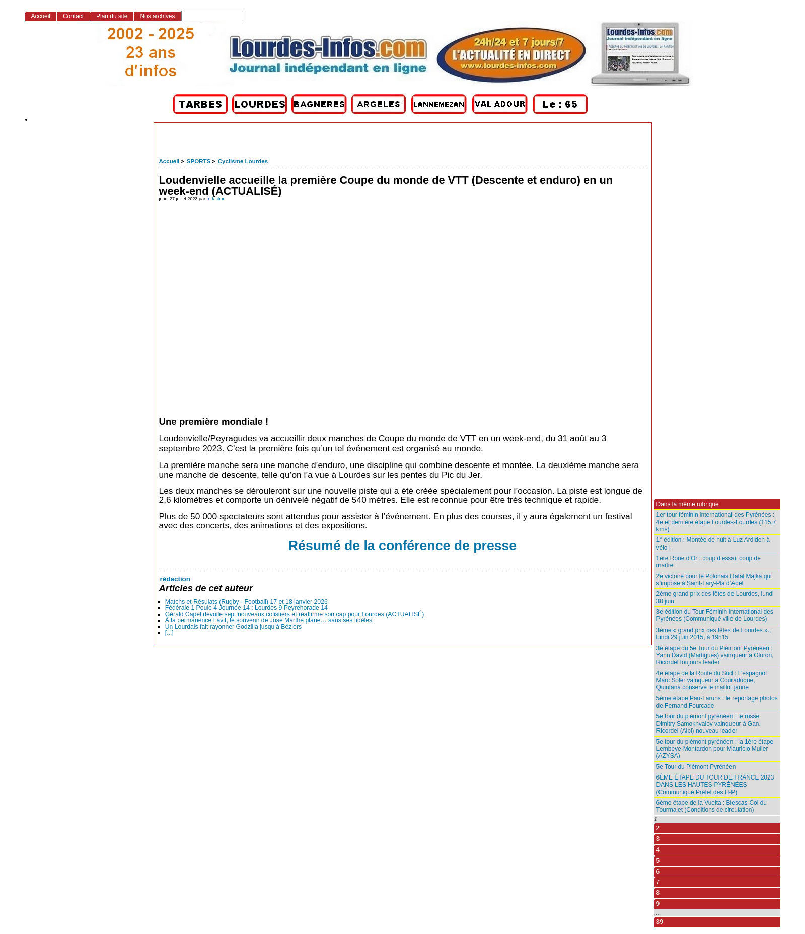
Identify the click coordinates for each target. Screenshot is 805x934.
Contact (73, 16)
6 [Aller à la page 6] (658, 871)
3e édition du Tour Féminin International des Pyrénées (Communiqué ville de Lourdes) (714, 615)
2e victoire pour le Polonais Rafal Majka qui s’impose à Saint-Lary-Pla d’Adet (714, 580)
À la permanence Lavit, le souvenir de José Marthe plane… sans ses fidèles (268, 620)
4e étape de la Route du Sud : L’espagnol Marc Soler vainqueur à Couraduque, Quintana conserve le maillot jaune (711, 680)
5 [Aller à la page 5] (658, 860)
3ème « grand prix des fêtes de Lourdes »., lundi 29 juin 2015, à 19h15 (713, 634)
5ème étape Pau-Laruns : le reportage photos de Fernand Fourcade (717, 702)
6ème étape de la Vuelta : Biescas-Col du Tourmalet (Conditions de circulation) (711, 806)
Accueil (169, 161)
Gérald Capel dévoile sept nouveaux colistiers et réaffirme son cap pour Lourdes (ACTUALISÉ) (294, 614)
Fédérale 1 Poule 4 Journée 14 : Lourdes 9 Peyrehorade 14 (246, 607)
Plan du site (111, 16)
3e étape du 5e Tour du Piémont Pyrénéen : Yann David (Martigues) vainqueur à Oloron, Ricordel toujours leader (715, 655)
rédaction (216, 198)
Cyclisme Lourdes (243, 161)
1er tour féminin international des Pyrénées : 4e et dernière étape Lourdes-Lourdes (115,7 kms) (716, 522)
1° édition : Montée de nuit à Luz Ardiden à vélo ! (713, 543)
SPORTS (198, 161)
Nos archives (157, 16)
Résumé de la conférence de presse (402, 545)
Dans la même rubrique (687, 504)
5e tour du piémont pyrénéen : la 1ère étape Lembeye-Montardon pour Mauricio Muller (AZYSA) (715, 749)
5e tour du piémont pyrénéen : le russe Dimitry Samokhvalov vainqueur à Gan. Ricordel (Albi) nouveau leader (708, 723)
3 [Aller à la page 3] (658, 838)
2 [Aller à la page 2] (658, 828)
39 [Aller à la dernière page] (659, 921)
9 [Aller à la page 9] (658, 903)
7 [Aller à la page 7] (658, 882)
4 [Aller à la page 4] (658, 849)
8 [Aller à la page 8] (658, 892)
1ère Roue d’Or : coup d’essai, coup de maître (708, 562)
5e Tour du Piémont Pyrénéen (696, 766)
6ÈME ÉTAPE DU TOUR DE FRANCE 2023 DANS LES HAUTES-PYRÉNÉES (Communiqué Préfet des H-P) (715, 785)
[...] (169, 632)
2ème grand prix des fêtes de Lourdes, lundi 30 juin (715, 597)
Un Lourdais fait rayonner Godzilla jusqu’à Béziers (233, 626)
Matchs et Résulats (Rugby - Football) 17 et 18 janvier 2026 (246, 601)
